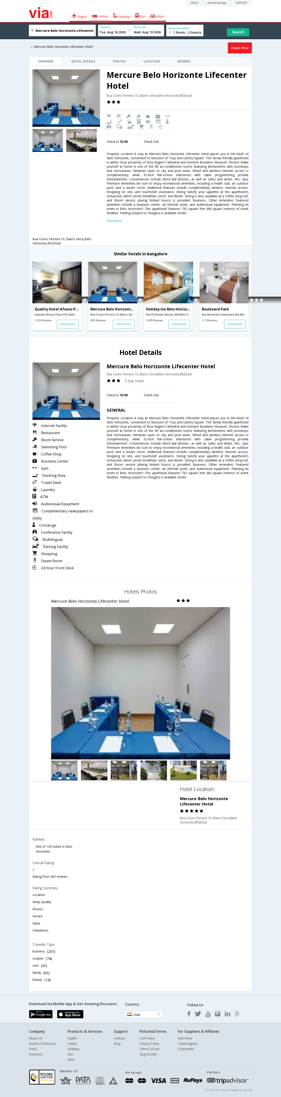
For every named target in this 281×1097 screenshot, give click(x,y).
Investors (35, 1054)
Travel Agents (188, 1043)
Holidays (74, 1049)
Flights (72, 1038)
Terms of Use (149, 1049)
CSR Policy (147, 1038)
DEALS (195, 3)
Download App (217, 3)
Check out (140, 27)
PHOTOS (119, 61)
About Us (35, 1038)
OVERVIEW (45, 61)
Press (33, 1049)
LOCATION (152, 61)
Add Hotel (185, 1038)
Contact (119, 1038)
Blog (117, 1043)
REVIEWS (183, 61)
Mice (71, 1059)
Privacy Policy (149, 1043)
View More (114, 221)
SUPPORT (241, 3)
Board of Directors (42, 1043)
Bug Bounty (148, 1054)
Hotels (72, 1043)
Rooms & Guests (179, 28)
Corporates (186, 1049)
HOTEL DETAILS (83, 61)
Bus (70, 1054)
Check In (105, 27)
